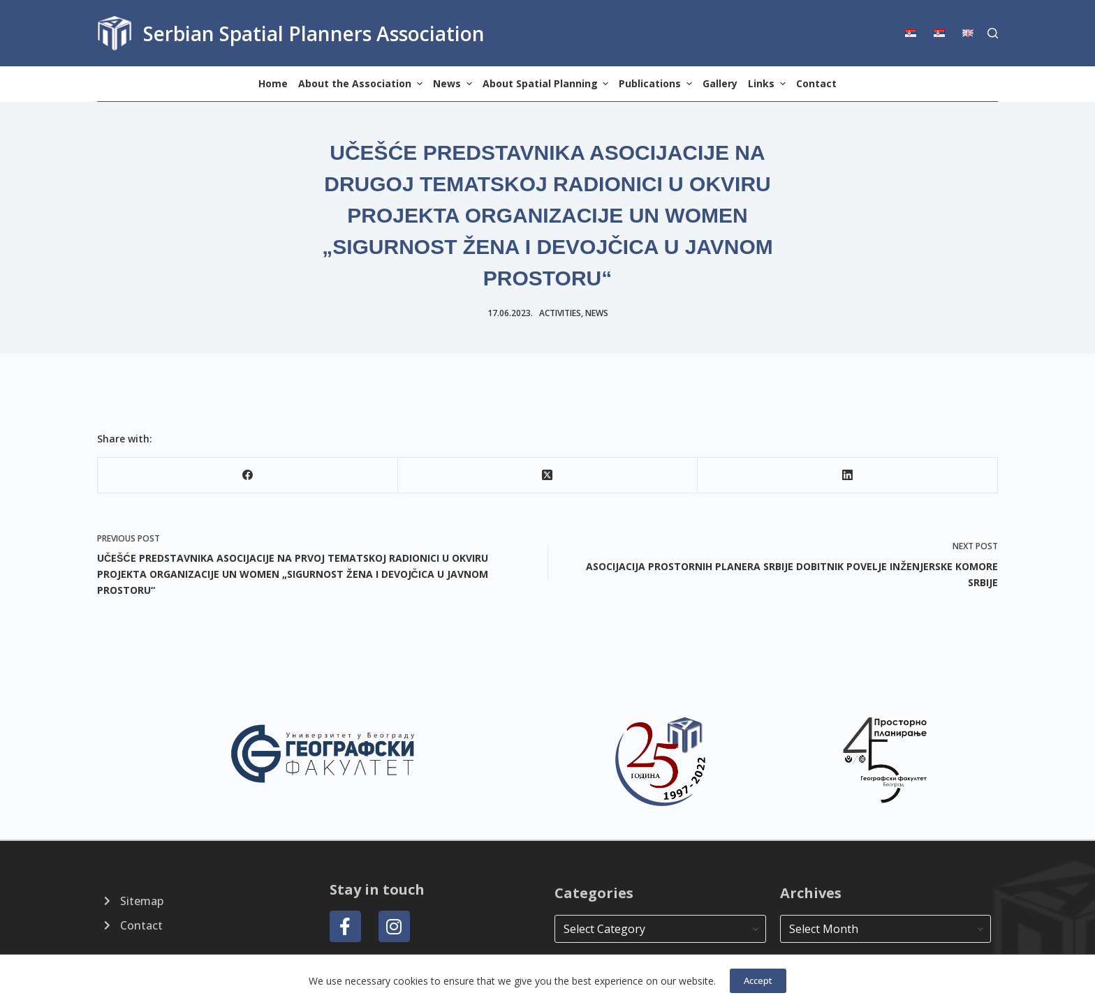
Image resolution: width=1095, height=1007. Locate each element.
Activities (560, 313)
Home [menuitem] (273, 83)
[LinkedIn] (848, 475)
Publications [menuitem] (657, 83)
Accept (758, 980)
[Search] (992, 33)
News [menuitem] (454, 83)
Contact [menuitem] (816, 83)
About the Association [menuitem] (362, 83)
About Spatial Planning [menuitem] (547, 83)
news (596, 313)
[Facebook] (248, 475)
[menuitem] (915, 33)
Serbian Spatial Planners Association (314, 33)
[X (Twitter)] (548, 475)
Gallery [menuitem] (720, 83)
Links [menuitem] (768, 83)
